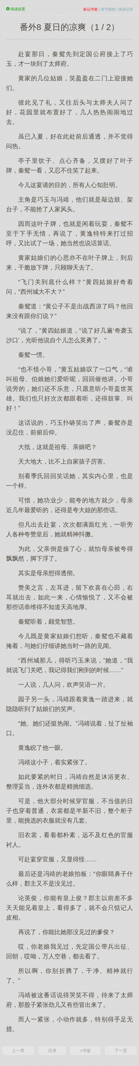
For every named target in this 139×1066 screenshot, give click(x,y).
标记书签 (90, 9)
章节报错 (108, 9)
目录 (52, 1050)
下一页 (120, 1050)
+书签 (85, 1050)
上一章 (18, 1050)
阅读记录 (125, 9)
